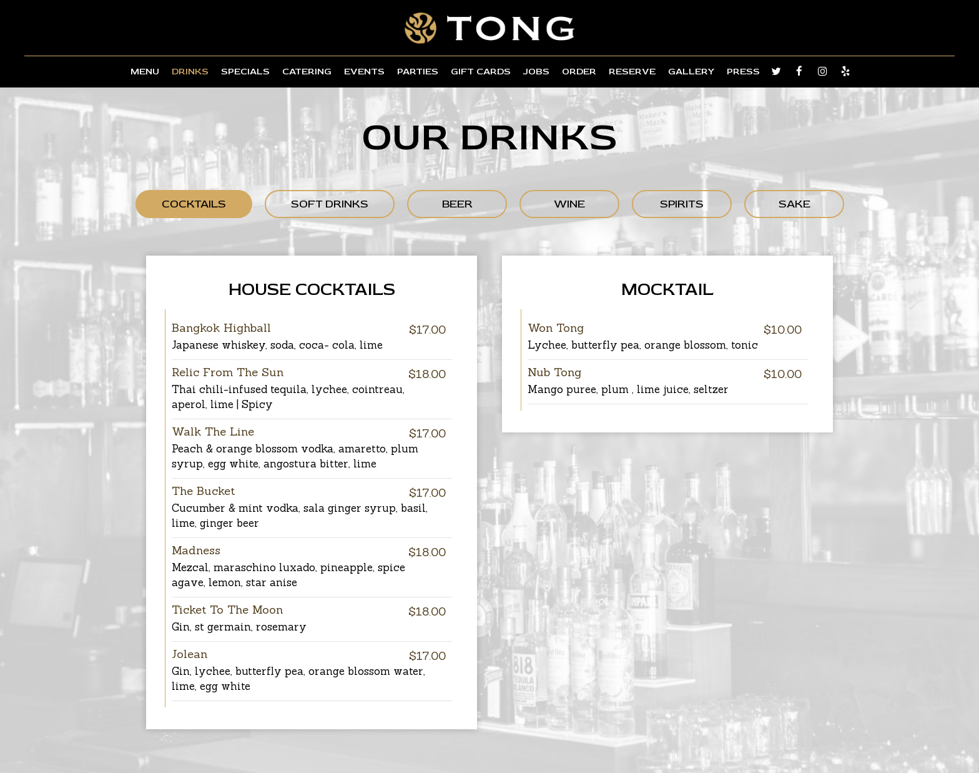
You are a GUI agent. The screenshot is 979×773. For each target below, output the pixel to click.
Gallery (691, 71)
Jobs (536, 71)
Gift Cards (481, 71)
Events (364, 71)
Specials (245, 71)
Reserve (632, 71)
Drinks (190, 71)
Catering (307, 71)
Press (743, 71)
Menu (144, 71)
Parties (417, 71)
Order (579, 71)
